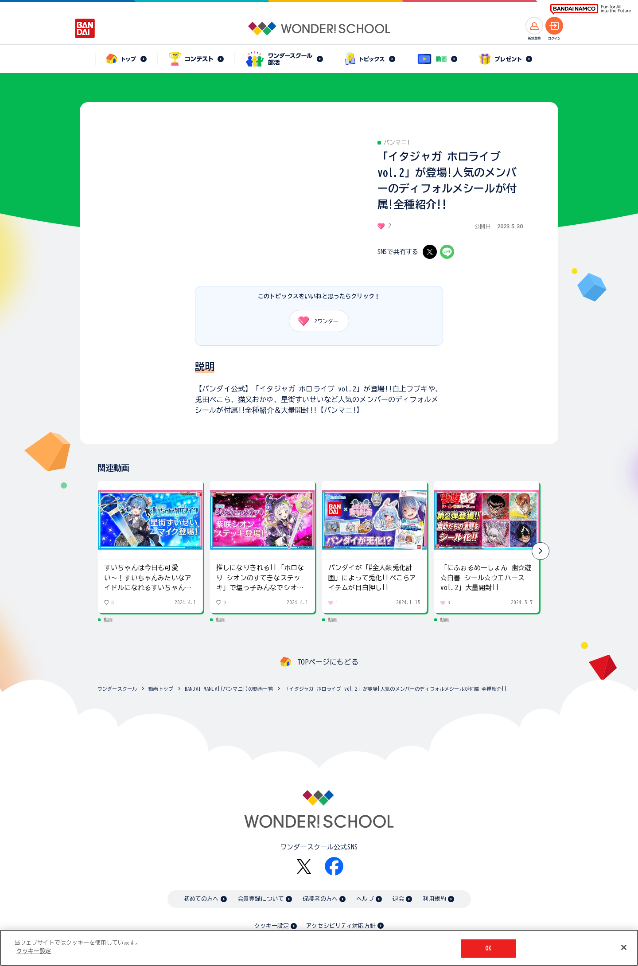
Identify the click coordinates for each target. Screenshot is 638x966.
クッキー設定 (271, 926)
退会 (398, 899)
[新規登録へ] (534, 26)
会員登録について (260, 899)
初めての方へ (201, 899)
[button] (540, 551)
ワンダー (315, 321)
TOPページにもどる (327, 661)
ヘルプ (364, 899)
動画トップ (160, 688)
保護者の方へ (320, 899)
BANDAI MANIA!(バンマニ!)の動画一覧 (229, 688)
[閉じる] (624, 947)
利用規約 (434, 899)
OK (488, 948)
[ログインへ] (554, 26)
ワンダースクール (117, 688)
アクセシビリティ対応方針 (341, 926)
